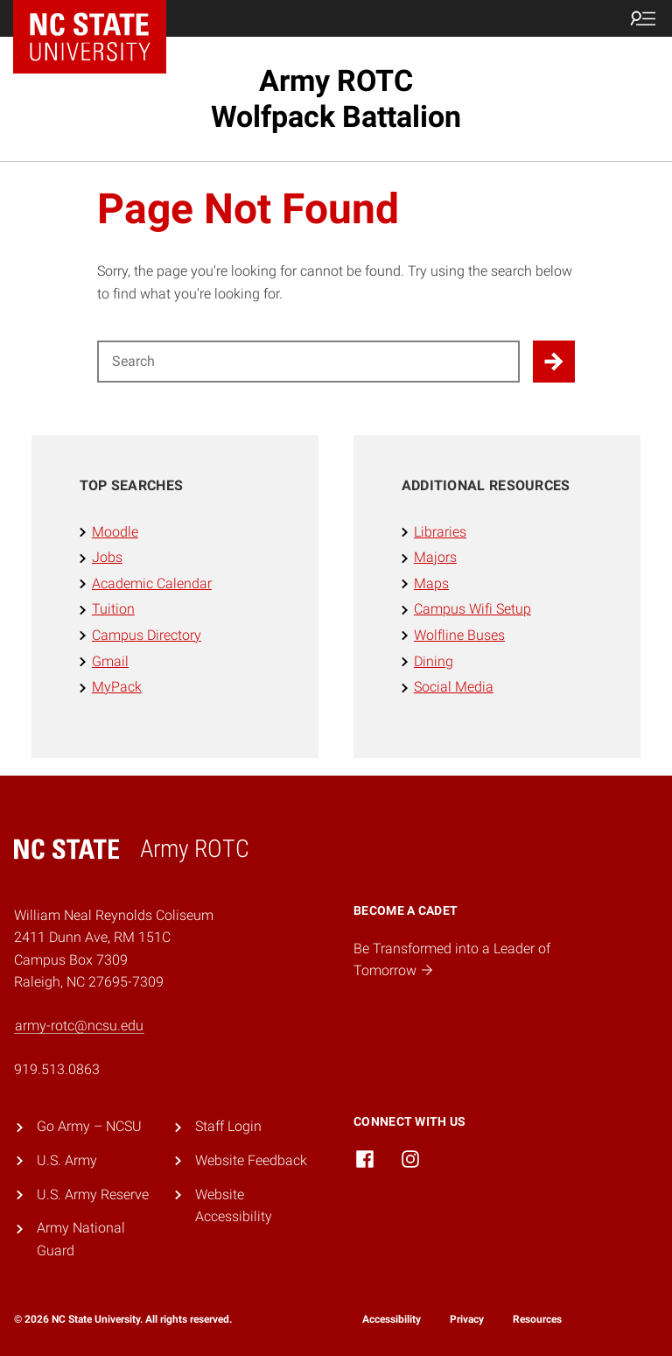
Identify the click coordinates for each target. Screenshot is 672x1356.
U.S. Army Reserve (93, 1194)
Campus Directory (146, 635)
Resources (537, 1319)
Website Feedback (251, 1160)
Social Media (454, 686)
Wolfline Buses (459, 635)
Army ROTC (336, 98)
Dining (433, 661)
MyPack (117, 686)
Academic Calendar (152, 583)
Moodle (115, 531)
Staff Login (228, 1126)
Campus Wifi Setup (472, 609)
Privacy (467, 1319)
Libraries (440, 531)
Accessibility (391, 1319)
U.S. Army (67, 1160)
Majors (435, 557)
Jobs (107, 557)
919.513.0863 (57, 1069)
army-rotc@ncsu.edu (79, 1025)
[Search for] (308, 362)
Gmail (110, 661)
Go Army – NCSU (89, 1126)
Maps (431, 583)
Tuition (113, 609)
